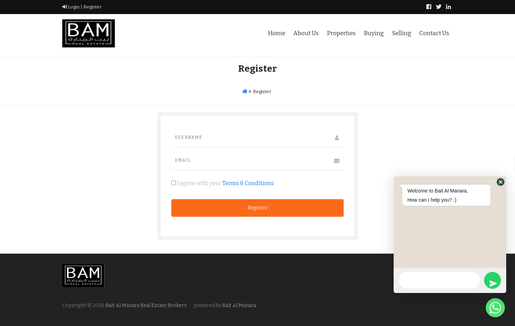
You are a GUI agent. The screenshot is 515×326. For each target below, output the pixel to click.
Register (92, 6)
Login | (72, 6)
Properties (341, 33)
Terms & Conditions (248, 183)
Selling (401, 33)
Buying (374, 33)
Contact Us (434, 33)
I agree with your (222, 183)
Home (276, 33)
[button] (500, 182)
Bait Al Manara (239, 305)
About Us (306, 33)
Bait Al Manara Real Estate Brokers (145, 305)
